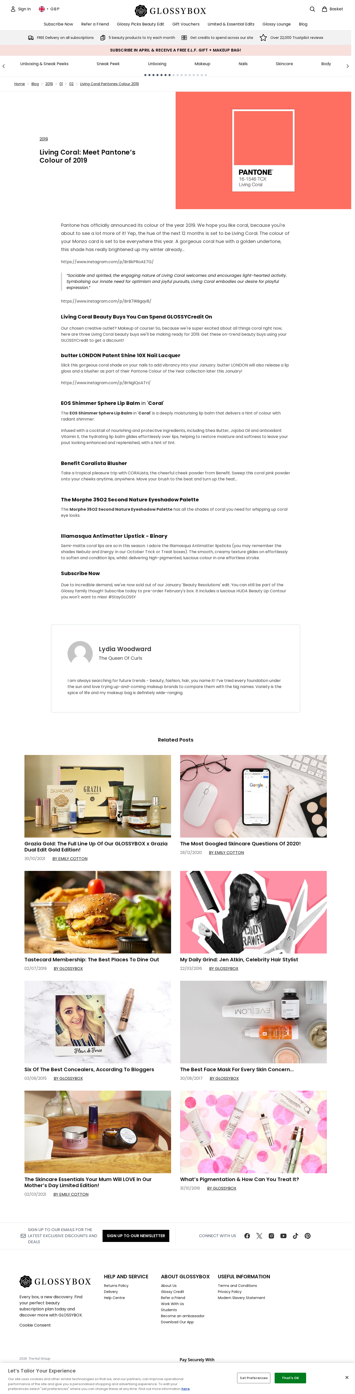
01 (61, 83)
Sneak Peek (108, 64)
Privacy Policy (230, 1291)
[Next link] (347, 66)
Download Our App (177, 1322)
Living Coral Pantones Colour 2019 (109, 83)
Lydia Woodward (125, 649)
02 (71, 83)
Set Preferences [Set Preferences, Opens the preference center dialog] (254, 1378)
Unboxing (157, 64)
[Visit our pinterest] (308, 1236)
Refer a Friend (173, 1297)
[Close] (346, 1377)
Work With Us (172, 1303)
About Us (169, 1285)
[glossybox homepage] (176, 10)
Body (326, 64)
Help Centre (114, 1297)
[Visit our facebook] (247, 1236)
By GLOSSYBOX (68, 968)
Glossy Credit (172, 1291)
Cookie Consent (35, 1325)
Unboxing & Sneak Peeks (44, 64)
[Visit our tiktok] (295, 1236)
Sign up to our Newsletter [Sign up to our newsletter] (136, 1236)
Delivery (111, 1291)
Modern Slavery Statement (241, 1297)
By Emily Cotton (69, 859)
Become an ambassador (183, 1315)
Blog (35, 83)
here (185, 1388)
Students (169, 1309)
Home (19, 83)
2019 (49, 83)
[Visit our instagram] (271, 1236)
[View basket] (332, 9)
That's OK (290, 1378)
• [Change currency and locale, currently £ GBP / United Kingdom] (49, 9)
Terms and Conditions (237, 1285)
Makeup (202, 64)
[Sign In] (20, 9)
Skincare (284, 64)
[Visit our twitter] (259, 1236)
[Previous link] (3, 66)
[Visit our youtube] (283, 1236)
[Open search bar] (312, 9)
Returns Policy (116, 1285)
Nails (243, 64)
